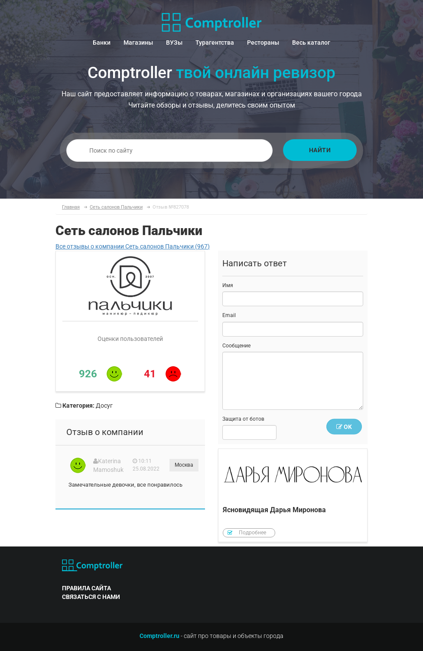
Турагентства (214, 42)
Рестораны (263, 42)
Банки (102, 42)
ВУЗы (174, 42)
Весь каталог (311, 42)
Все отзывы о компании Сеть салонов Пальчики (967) (132, 246)
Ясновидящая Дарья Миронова (292, 495)
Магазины (138, 42)
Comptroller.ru (159, 635)
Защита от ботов (243, 419)
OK (344, 426)
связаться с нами (91, 596)
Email (229, 315)
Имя (227, 285)
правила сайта (86, 588)
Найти (320, 150)
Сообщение (236, 346)
